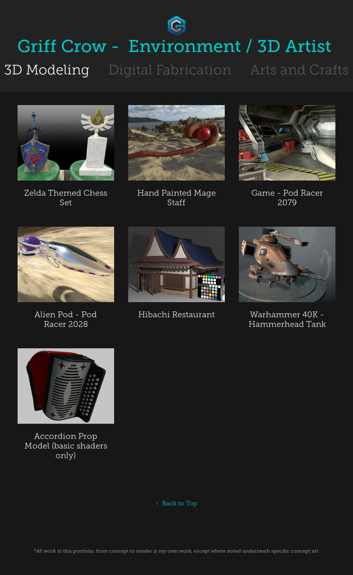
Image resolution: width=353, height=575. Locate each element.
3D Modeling (46, 70)
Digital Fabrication (169, 70)
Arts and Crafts (299, 70)
